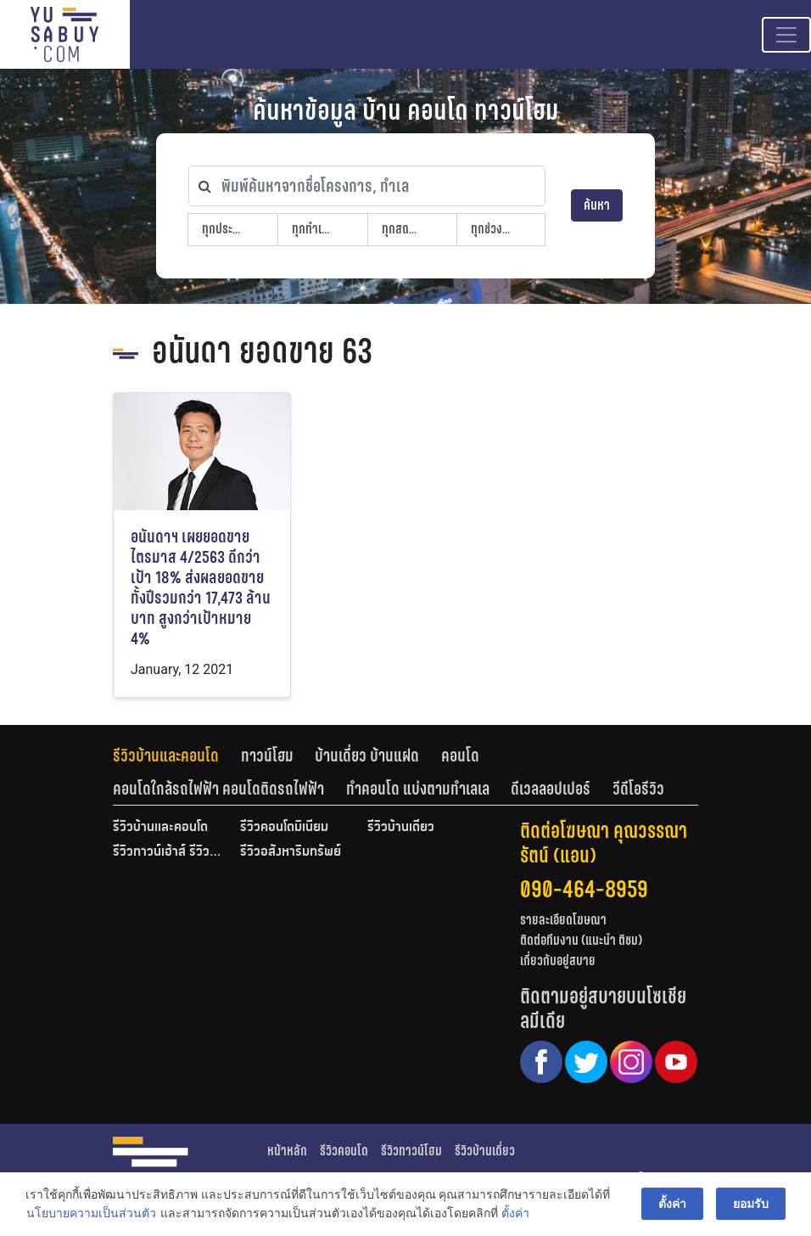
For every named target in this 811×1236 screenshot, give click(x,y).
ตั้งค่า (515, 1214)
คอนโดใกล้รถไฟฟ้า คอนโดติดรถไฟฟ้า (218, 789)
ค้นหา (597, 205)
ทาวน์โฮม (267, 755)
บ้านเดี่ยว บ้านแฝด (367, 755)
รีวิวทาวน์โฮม (411, 1150)
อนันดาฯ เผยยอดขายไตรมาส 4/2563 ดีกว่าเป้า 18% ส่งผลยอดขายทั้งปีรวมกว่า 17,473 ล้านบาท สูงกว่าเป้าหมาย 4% (201, 588)
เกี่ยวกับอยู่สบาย (558, 960)
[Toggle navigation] (786, 35)
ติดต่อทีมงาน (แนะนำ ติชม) (581, 940)
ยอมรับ (751, 1204)
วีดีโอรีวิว (638, 789)
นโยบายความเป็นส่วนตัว (91, 1214)
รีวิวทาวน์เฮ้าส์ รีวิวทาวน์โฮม (168, 852)
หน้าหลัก (287, 1150)
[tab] (177, 755)
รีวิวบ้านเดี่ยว (400, 827)
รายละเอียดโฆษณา (563, 920)
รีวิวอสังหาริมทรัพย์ (290, 852)
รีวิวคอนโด (344, 1150)
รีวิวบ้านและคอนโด (166, 755)
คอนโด (460, 755)
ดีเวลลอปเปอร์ (550, 789)
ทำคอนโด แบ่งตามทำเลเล (417, 789)
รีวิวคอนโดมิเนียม (284, 827)
